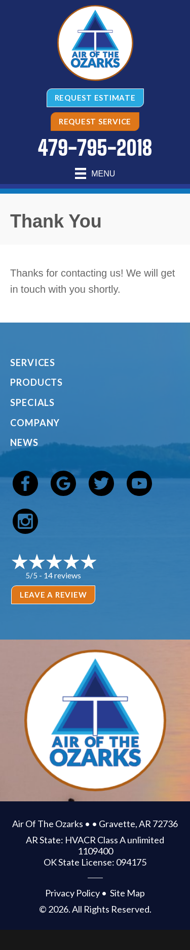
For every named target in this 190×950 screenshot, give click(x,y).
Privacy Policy (72, 892)
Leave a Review (53, 594)
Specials (32, 402)
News (24, 442)
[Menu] (95, 173)
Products (36, 382)
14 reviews (62, 575)
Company (35, 422)
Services (32, 362)
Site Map (127, 892)
